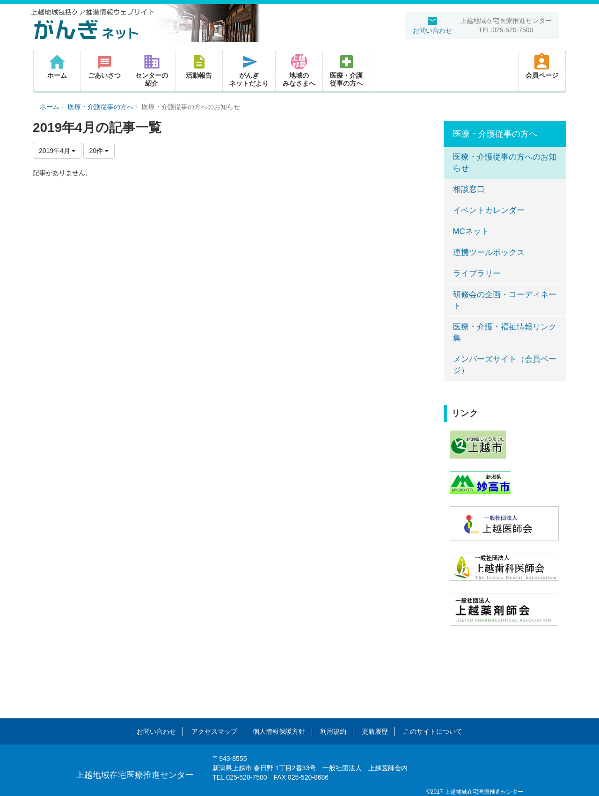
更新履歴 (375, 731)
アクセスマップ (214, 731)
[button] (198, 71)
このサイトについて (432, 731)
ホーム (49, 106)
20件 (99, 150)
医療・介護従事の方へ (100, 106)
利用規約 (333, 731)
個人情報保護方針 (279, 731)
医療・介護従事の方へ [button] (346, 70)
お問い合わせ (156, 731)
